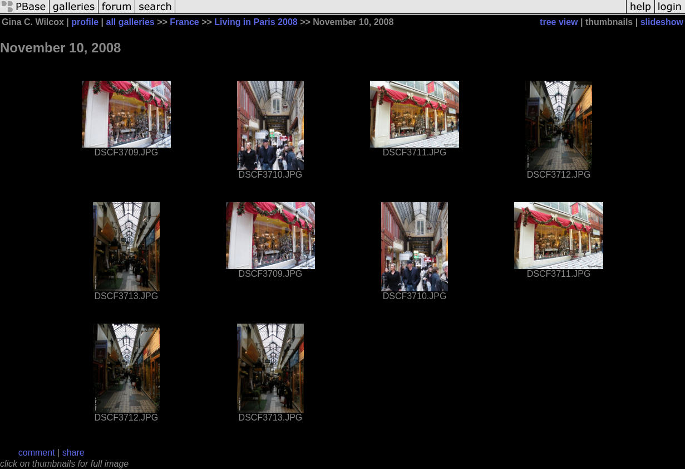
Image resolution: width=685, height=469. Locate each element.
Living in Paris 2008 (255, 22)
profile (84, 22)
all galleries (130, 22)
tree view (559, 22)
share (73, 452)
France (184, 22)
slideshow (661, 22)
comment (36, 452)
